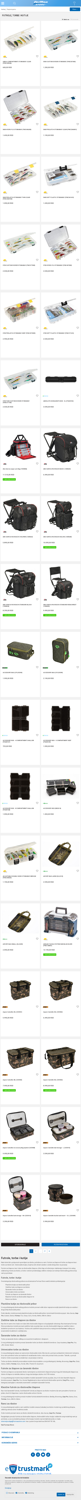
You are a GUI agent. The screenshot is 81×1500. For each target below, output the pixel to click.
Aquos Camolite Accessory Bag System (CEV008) (19, 1148)
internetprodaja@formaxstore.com (13, 1421)
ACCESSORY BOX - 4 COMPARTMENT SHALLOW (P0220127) (18, 741)
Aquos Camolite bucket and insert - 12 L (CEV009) (59, 1215)
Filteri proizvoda (61, 1244)
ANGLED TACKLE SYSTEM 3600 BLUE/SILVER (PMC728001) (57, 944)
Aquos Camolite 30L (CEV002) (53, 1012)
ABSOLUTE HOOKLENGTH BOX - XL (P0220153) (58, 401)
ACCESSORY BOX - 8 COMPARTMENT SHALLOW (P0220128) (18, 809)
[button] (14, 3)
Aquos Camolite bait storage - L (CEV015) (56, 1148)
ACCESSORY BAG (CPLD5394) (12, 672)
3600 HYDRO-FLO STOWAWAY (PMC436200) (17, 129)
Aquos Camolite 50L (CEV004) (53, 1080)
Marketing (30, 1493)
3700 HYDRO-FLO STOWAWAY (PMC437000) (57, 265)
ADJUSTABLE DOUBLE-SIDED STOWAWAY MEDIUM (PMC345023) (19, 877)
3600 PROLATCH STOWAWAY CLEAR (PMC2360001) (60, 129)
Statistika (21, 1493)
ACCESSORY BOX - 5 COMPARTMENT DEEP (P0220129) (57, 741)
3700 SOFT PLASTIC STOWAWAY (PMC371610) (58, 333)
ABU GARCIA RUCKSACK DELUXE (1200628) (57, 537)
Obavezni (11, 1493)
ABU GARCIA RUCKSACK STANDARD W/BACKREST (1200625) (59, 605)
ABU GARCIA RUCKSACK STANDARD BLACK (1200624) (17, 605)
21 (45, 1251)
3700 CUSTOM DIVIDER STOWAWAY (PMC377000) (19, 265)
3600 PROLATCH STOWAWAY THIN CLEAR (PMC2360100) (16, 198)
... (40, 1251)
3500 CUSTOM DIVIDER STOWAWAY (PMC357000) (59, 61)
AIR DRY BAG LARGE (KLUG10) (53, 876)
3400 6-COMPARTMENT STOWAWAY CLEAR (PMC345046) (17, 62)
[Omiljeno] (74, 5)
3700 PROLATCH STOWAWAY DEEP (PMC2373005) (19, 333)
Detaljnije (8, 1488)
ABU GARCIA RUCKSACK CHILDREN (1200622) (18, 537)
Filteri (74, 9)
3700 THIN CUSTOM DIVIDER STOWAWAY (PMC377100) (16, 401)
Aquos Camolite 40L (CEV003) (12, 1080)
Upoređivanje (20, 1244)
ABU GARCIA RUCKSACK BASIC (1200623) (57, 469)
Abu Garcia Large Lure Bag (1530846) (15, 469)
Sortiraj (3, 9)
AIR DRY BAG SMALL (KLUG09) (13, 944)
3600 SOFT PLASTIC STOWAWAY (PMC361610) (58, 197)
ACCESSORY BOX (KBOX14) (52, 808)
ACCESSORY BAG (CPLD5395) (53, 672)
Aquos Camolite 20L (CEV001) (12, 1012)
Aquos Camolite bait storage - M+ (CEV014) (17, 1215)
